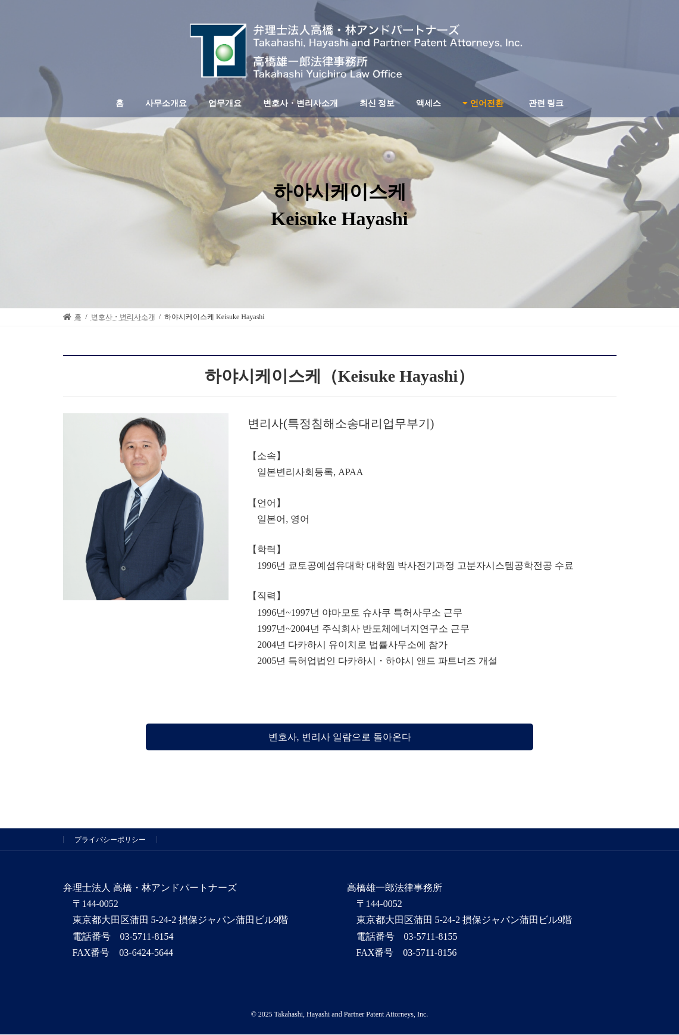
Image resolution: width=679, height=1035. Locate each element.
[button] (339, 737)
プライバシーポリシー (110, 840)
